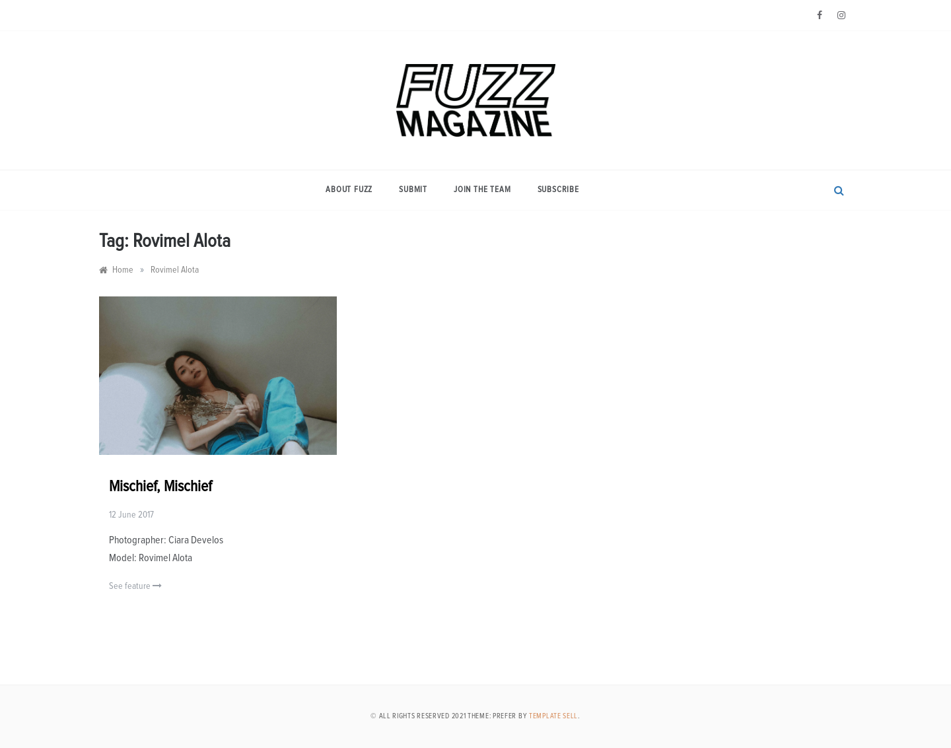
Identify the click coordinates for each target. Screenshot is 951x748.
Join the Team (482, 190)
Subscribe (558, 190)
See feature (135, 586)
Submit (413, 190)
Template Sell (553, 716)
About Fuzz (349, 190)
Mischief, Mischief (160, 486)
